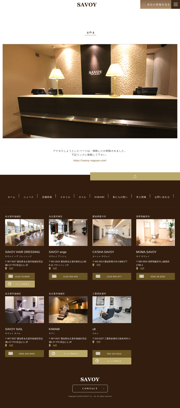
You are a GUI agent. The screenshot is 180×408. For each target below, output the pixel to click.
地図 (9, 266)
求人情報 (134, 196)
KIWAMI (97, 196)
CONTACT (90, 388)
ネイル (82, 196)
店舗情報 (52, 196)
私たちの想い (115, 196)
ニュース (36, 196)
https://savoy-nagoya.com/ (90, 160)
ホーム (21, 196)
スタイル (68, 196)
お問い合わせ (152, 196)
